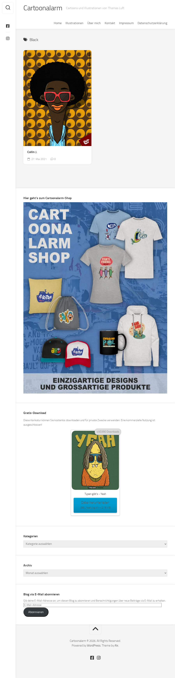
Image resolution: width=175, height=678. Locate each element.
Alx (116, 645)
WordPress (94, 645)
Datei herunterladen (95, 505)
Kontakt (110, 23)
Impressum (126, 23)
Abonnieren (36, 612)
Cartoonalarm (42, 8)
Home (58, 23)
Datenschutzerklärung (152, 23)
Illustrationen (74, 23)
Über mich (94, 23)
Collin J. (32, 152)
